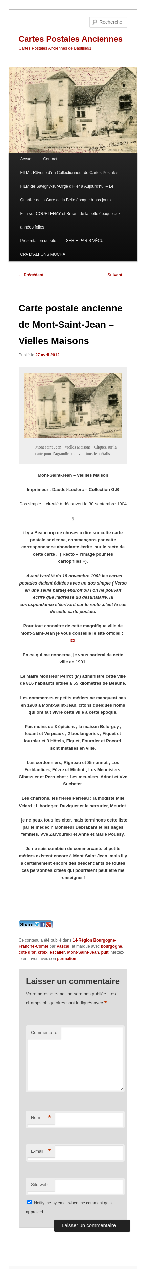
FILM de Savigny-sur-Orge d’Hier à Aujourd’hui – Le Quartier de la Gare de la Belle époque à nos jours (66, 193)
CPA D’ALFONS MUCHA (42, 254)
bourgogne (111, 946)
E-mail (41, 1151)
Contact (50, 159)
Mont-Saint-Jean (83, 952)
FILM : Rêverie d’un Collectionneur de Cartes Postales (69, 172)
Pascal (63, 946)
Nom (41, 1118)
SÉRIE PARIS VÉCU (85, 240)
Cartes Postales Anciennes (71, 39)
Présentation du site (38, 240)
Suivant (118, 275)
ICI (72, 640)
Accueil (27, 159)
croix (43, 952)
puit (104, 952)
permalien (66, 958)
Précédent (31, 275)
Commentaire (44, 1032)
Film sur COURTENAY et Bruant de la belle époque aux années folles (70, 220)
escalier (57, 952)
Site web (39, 1184)
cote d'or (27, 952)
